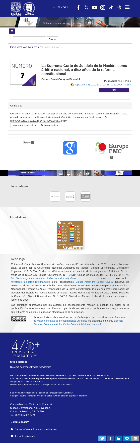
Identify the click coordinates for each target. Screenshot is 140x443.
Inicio (13, 47)
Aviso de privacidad (23, 436)
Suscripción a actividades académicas (34, 429)
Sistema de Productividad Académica (30, 366)
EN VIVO (60, 7)
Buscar (52, 39)
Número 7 (34, 47)
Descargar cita (49, 125)
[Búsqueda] (29, 39)
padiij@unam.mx (79, 395)
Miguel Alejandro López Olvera (94, 281)
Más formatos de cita (24, 125)
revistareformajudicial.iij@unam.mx (30, 281)
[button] (102, 438)
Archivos (22, 47)
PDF (114, 90)
